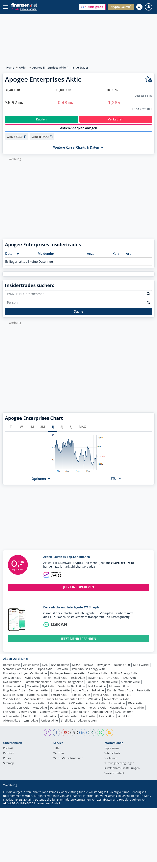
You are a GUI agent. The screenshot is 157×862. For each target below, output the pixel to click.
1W (20, 431)
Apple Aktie (80, 694)
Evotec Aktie (107, 720)
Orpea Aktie (44, 673)
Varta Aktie (136, 712)
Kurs (116, 258)
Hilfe (56, 752)
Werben (58, 757)
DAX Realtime (60, 669)
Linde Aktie (88, 720)
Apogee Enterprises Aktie (49, 67)
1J (52, 431)
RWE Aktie (94, 703)
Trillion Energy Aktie (124, 677)
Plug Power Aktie (14, 694)
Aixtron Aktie (11, 724)
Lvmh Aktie (30, 724)
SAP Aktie (98, 694)
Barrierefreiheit (114, 777)
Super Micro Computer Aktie (65, 703)
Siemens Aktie (130, 686)
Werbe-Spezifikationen (68, 762)
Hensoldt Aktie (80, 699)
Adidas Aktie (11, 720)
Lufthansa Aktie (13, 690)
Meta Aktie (40, 712)
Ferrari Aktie (59, 699)
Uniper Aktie (49, 724)
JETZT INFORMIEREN (78, 591)
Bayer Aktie (95, 682)
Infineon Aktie (12, 707)
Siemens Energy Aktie (68, 686)
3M (42, 431)
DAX (45, 669)
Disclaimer (111, 762)
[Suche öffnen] (139, 7)
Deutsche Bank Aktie (71, 690)
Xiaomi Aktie (118, 712)
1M (31, 431)
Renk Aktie (143, 694)
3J (62, 431)
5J (71, 431)
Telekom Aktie (122, 699)
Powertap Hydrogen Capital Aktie (25, 677)
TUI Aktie (92, 686)
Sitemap (8, 767)
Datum (10, 258)
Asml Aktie (125, 720)
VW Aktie (33, 690)
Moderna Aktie (33, 703)
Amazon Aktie (12, 682)
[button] (92, 7)
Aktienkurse (31, 669)
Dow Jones (104, 669)
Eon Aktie (9, 716)
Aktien (23, 67)
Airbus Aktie (117, 707)
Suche (78, 315)
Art (128, 258)
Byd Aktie (48, 690)
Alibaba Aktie (69, 720)
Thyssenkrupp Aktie (16, 712)
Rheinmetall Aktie (55, 682)
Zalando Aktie (80, 716)
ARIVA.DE (9, 807)
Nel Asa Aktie (97, 690)
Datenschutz (112, 757)
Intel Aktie (50, 720)
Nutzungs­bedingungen (119, 767)
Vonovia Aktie (28, 716)
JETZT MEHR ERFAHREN (78, 643)
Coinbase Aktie (34, 707)
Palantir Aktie (56, 707)
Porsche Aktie (59, 712)
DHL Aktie (113, 682)
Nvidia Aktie (32, 682)
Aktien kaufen (87, 724)
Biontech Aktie (38, 694)
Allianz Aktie (109, 686)
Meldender (46, 258)
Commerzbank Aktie (37, 686)
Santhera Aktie (97, 677)
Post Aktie (62, 673)
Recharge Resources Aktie (67, 677)
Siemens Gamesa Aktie (18, 673)
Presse (7, 762)
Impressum (111, 752)
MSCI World (141, 669)
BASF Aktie (130, 682)
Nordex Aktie (31, 720)
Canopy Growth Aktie (54, 716)
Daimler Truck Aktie (120, 694)
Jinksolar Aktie (60, 694)
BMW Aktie (135, 707)
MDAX (76, 669)
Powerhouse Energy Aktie (89, 673)
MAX (82, 431)
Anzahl (92, 258)
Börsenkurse (11, 669)
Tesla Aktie (78, 682)
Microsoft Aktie (119, 690)
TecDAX (88, 669)
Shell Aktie (68, 724)
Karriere (8, 757)
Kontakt (8, 752)
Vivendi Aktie (11, 703)
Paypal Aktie (101, 699)
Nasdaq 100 (122, 669)
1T (10, 431)
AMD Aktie (76, 707)
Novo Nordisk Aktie (116, 703)
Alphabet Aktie (95, 707)
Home (10, 67)
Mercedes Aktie (13, 699)
